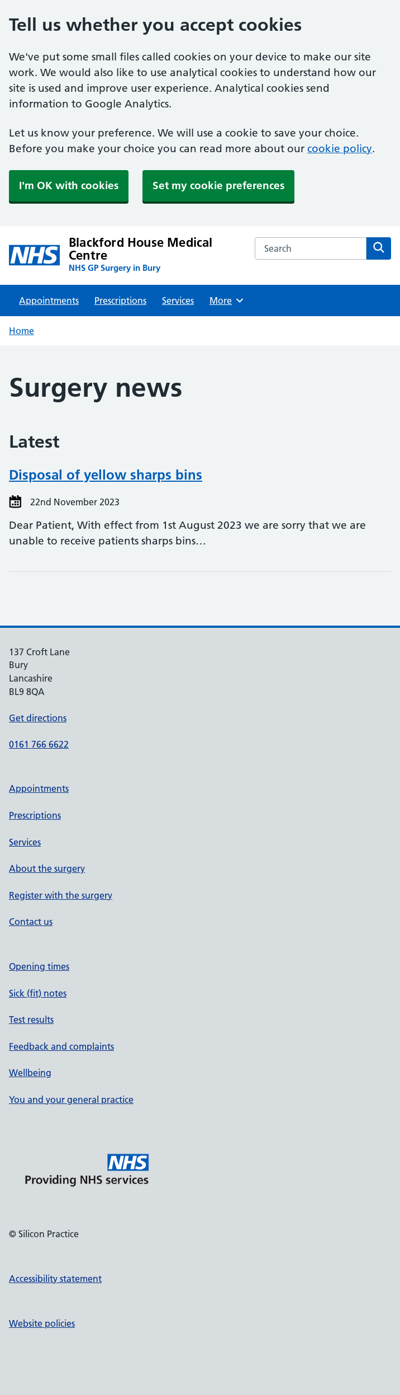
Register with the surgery (60, 895)
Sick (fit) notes (37, 993)
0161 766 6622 (39, 744)
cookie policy (339, 148)
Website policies (42, 1323)
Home (21, 330)
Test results (31, 1019)
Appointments (49, 300)
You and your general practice (71, 1099)
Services (178, 300)
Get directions (37, 718)
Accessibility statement (55, 1278)
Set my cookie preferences (218, 185)
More (227, 300)
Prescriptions (120, 300)
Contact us (31, 921)
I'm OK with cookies (68, 185)
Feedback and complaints (61, 1046)
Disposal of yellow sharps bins (105, 475)
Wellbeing (30, 1072)
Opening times (39, 966)
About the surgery (47, 868)
